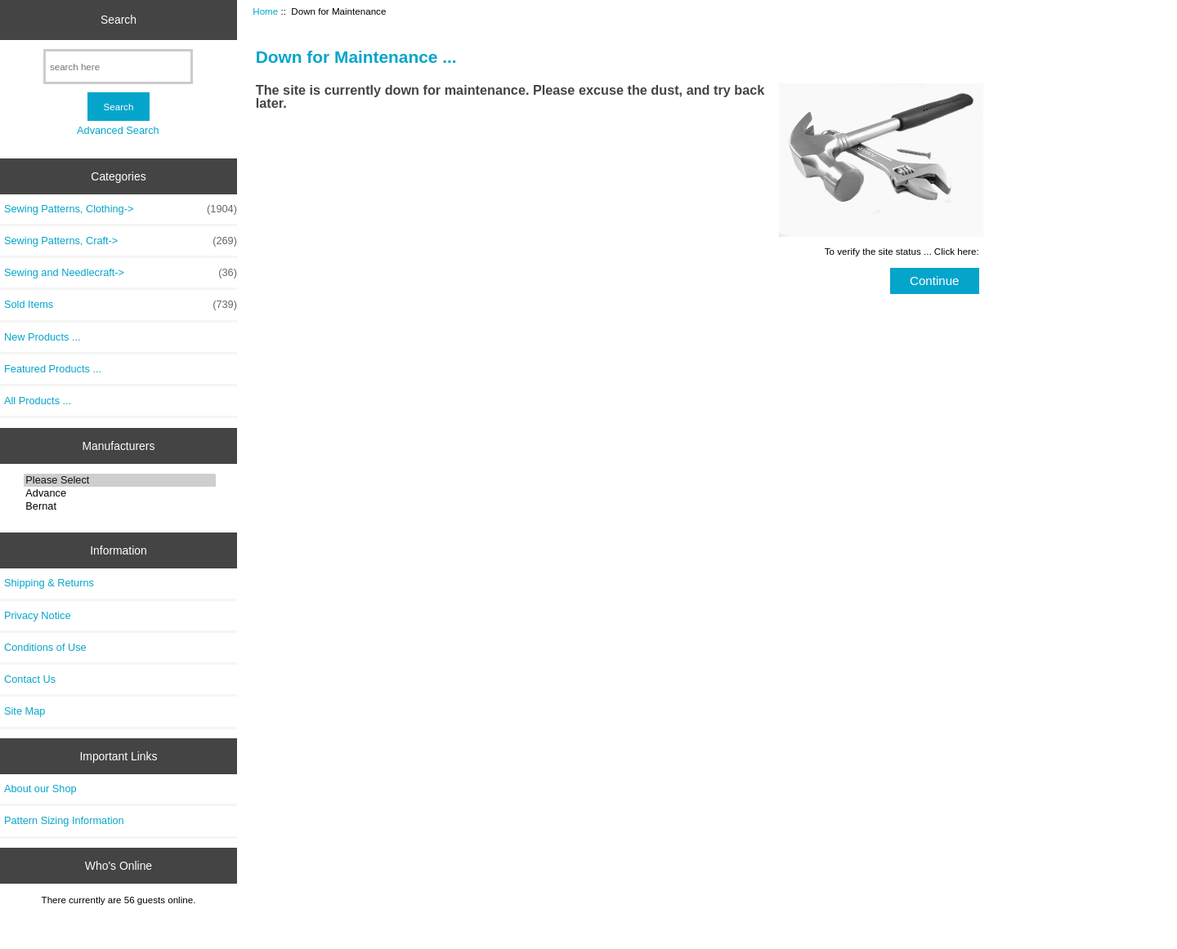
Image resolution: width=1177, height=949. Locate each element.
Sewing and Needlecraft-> (120, 272)
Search (118, 19)
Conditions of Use (45, 647)
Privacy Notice (37, 615)
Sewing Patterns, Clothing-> (120, 209)
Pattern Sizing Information (64, 820)
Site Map (24, 711)
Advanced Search (118, 130)
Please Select (120, 480)
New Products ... (42, 337)
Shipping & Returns (49, 583)
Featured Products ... (52, 369)
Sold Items (120, 304)
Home (265, 11)
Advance (120, 493)
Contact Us (30, 679)
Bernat (120, 506)
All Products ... (37, 400)
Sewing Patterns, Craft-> (120, 240)
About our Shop (40, 788)
